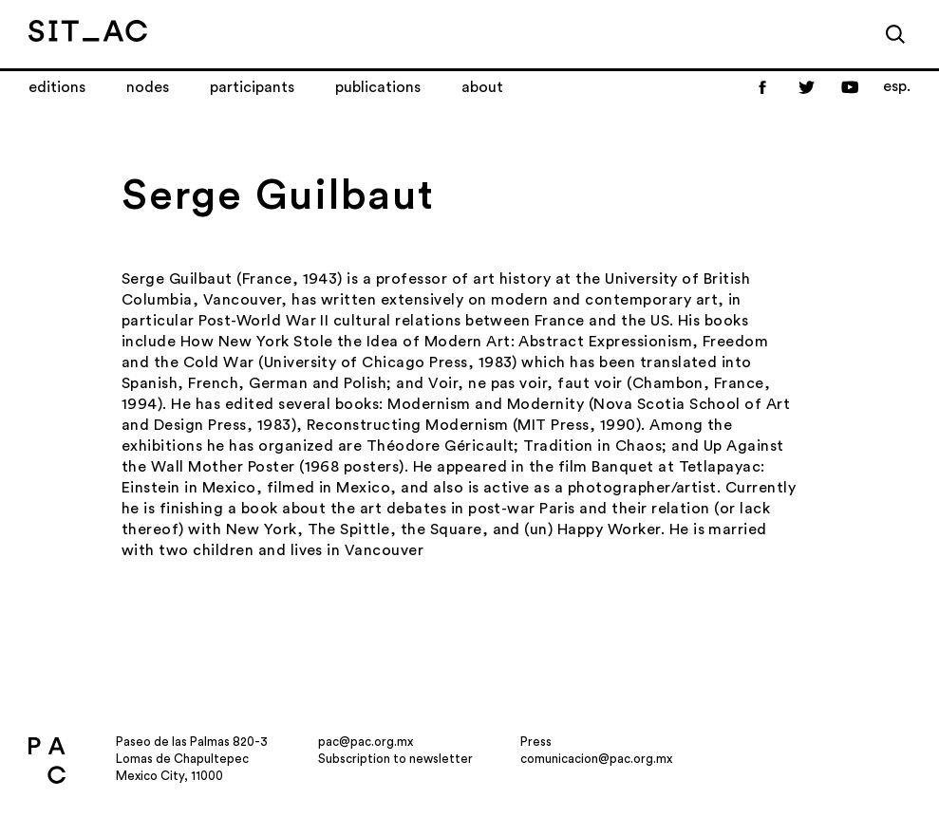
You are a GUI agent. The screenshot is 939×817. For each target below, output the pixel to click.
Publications (378, 87)
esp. (897, 86)
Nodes (147, 87)
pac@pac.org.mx (365, 741)
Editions (56, 87)
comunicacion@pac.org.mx (596, 758)
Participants (252, 87)
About (482, 87)
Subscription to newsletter (395, 758)
